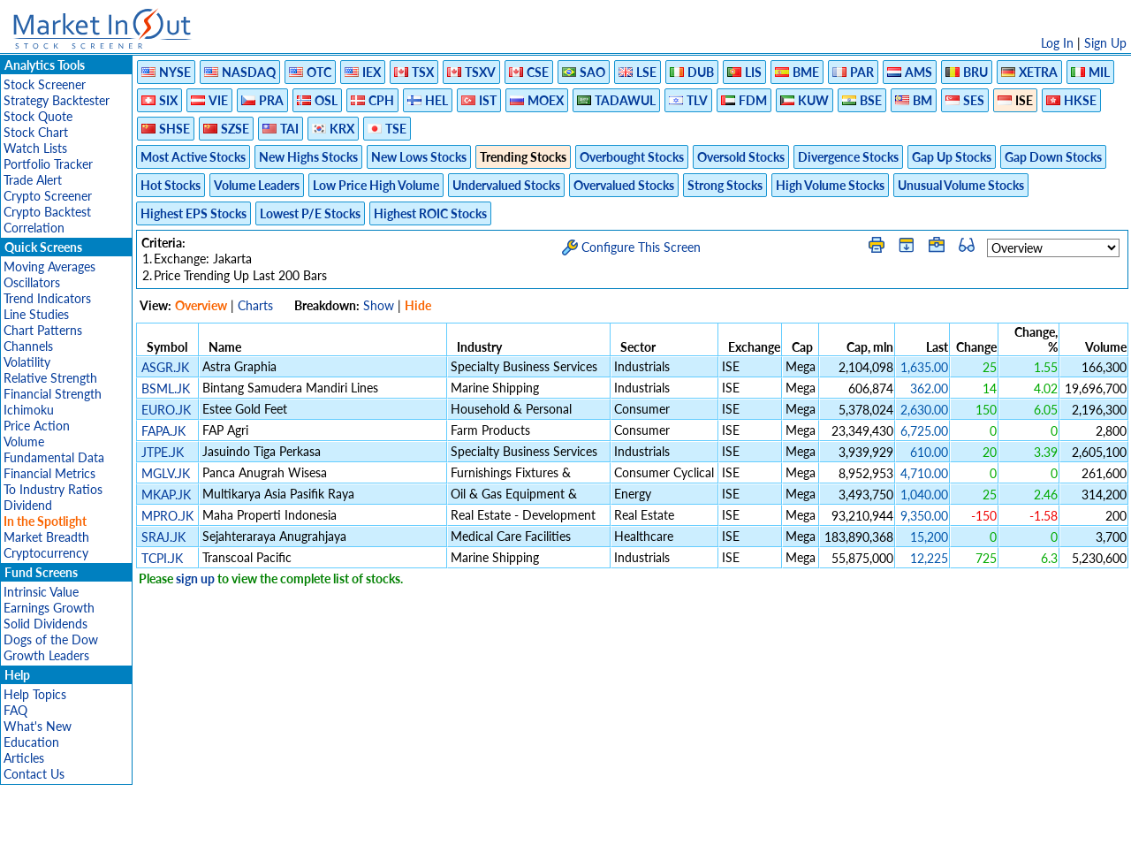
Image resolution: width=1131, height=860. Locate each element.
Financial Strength (53, 393)
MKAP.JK (166, 494)
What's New (38, 726)
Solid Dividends (45, 623)
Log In (1057, 42)
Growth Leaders (46, 655)
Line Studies (36, 314)
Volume (24, 441)
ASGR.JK (165, 367)
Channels (28, 346)
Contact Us (34, 773)
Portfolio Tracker (48, 163)
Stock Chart (36, 132)
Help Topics (35, 694)
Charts (255, 305)
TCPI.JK (162, 558)
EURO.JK (166, 409)
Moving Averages (49, 266)
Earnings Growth (49, 607)
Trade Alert (33, 179)
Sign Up (1105, 42)
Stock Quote (38, 116)
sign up (195, 578)
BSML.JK (165, 388)
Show (378, 305)
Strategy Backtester (57, 100)
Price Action (37, 425)
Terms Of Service (535, 837)
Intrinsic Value (41, 591)
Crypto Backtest (47, 211)
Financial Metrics (49, 473)
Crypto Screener (48, 195)
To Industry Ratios (53, 489)
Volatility (27, 361)
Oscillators (32, 282)
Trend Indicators (47, 298)
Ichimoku (29, 409)
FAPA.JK (163, 430)
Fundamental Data (54, 457)
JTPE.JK (162, 452)
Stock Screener (45, 84)
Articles (24, 757)
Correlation (34, 227)
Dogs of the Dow (51, 639)
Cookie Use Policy (640, 837)
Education (31, 742)
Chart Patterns (43, 330)
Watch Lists (35, 148)
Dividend (28, 505)
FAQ (15, 710)
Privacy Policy (440, 837)
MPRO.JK (167, 515)
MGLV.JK (165, 473)
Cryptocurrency (46, 552)
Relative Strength (50, 377)
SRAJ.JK (163, 536)
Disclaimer (363, 837)
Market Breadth (46, 536)
